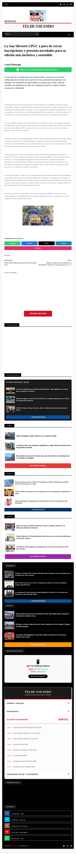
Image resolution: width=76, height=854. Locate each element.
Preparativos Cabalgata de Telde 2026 (24, 753)
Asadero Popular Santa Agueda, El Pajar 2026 (27, 730)
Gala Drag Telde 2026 (20, 758)
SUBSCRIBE (23, 835)
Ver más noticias (38, 317)
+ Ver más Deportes (38, 604)
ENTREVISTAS (13, 714)
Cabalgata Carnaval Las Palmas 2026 (24, 764)
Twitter (46, 246)
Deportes (9, 60)
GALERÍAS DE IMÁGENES (17, 723)
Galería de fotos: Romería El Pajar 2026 (25, 742)
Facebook (29, 246)
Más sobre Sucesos (38, 469)
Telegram (63, 246)
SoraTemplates (15, 849)
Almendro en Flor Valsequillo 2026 (24, 770)
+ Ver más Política (38, 512)
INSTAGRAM (16, 829)
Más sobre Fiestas (38, 647)
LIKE (22, 817)
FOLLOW (22, 823)
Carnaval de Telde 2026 (20, 747)
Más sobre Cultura (38, 559)
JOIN (22, 841)
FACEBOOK (15, 817)
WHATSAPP (15, 841)
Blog (29, 849)
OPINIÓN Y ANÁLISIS (15, 706)
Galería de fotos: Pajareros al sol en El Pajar (26, 736)
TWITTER (15, 823)
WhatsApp (12, 246)
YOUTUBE (15, 835)
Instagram (38, 251)
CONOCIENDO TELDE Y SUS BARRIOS (22, 777)
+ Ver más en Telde (38, 420)
